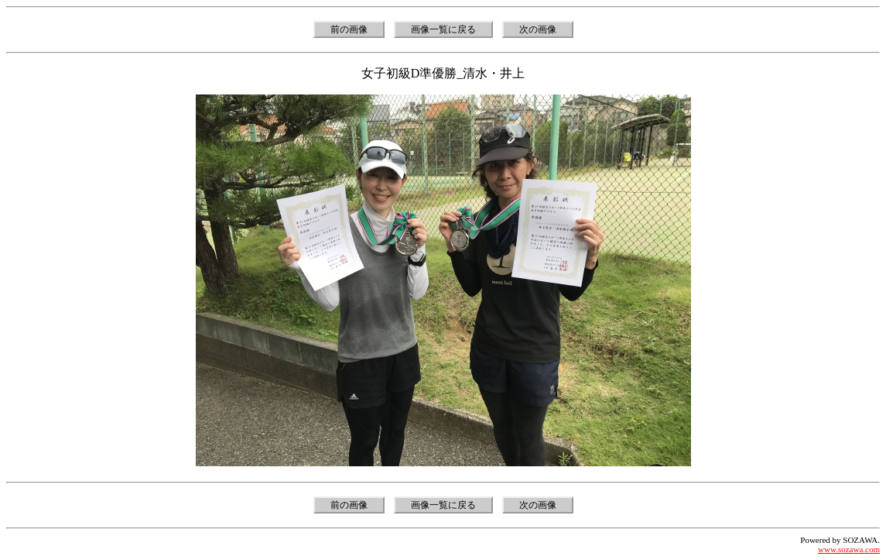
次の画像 (537, 29)
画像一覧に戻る (443, 29)
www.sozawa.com (849, 549)
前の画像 (349, 29)
